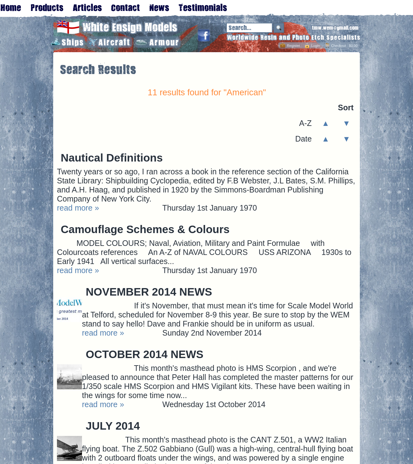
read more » (78, 207)
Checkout (338, 45)
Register (293, 45)
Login (315, 45)
